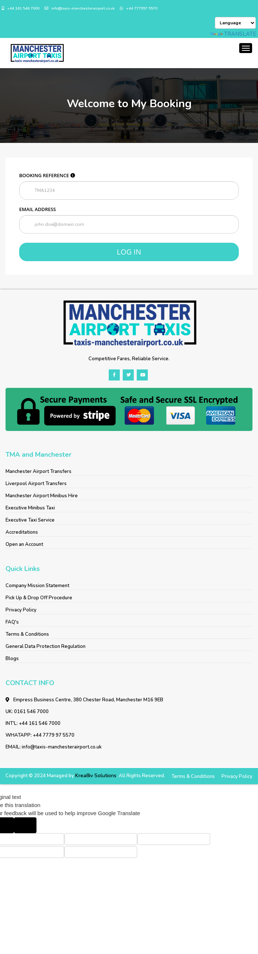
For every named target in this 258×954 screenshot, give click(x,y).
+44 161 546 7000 (20, 8)
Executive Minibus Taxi (30, 508)
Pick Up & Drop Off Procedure (39, 598)
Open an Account (24, 544)
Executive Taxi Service (30, 520)
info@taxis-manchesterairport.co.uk (80, 8)
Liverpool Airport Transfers (36, 483)
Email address (37, 209)
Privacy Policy (21, 610)
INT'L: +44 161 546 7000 (33, 723)
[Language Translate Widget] (235, 23)
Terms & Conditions (27, 634)
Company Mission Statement (37, 585)
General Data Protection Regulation (46, 646)
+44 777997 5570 (138, 8)
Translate (233, 34)
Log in (129, 252)
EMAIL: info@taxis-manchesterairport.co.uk (54, 747)
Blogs (12, 658)
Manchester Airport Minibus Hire (42, 495)
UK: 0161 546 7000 (27, 711)
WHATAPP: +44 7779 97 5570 (40, 735)
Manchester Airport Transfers (39, 471)
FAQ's (12, 622)
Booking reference (47, 175)
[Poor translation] (25, 825)
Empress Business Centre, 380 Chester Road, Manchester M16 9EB (84, 700)
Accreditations (22, 532)
